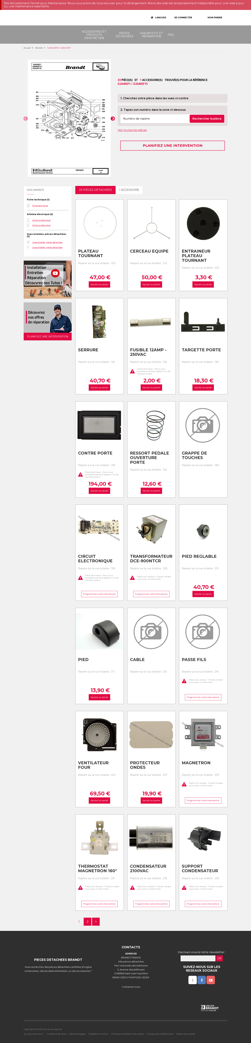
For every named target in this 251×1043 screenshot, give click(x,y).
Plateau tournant (90, 253)
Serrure (88, 350)
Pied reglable (199, 556)
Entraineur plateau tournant (196, 256)
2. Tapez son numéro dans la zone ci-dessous (153, 109)
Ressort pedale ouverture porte (149, 458)
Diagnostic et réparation (151, 35)
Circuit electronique (95, 558)
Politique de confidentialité (160, 1034)
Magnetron (196, 763)
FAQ (171, 34)
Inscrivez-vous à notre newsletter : (202, 952)
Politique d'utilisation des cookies (127, 1034)
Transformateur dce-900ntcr (151, 558)
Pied (83, 659)
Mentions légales (77, 1034)
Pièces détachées (124, 35)
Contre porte (95, 453)
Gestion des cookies (185, 1034)
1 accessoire (129, 190)
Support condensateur (200, 868)
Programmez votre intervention (99, 594)
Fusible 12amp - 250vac (148, 352)
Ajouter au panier (99, 284)
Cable (137, 659)
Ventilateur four (93, 765)
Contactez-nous (131, 986)
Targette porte (201, 350)
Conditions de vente (56, 1034)
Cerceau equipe (149, 251)
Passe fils (194, 659)
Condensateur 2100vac (148, 868)
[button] (26, 118)
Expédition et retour (98, 1034)
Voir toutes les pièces (132, 130)
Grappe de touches (194, 455)
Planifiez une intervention (173, 145)
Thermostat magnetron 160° (97, 868)
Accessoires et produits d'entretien (94, 35)
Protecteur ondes (145, 765)
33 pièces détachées (95, 190)
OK (219, 958)
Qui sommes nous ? (34, 1034)
